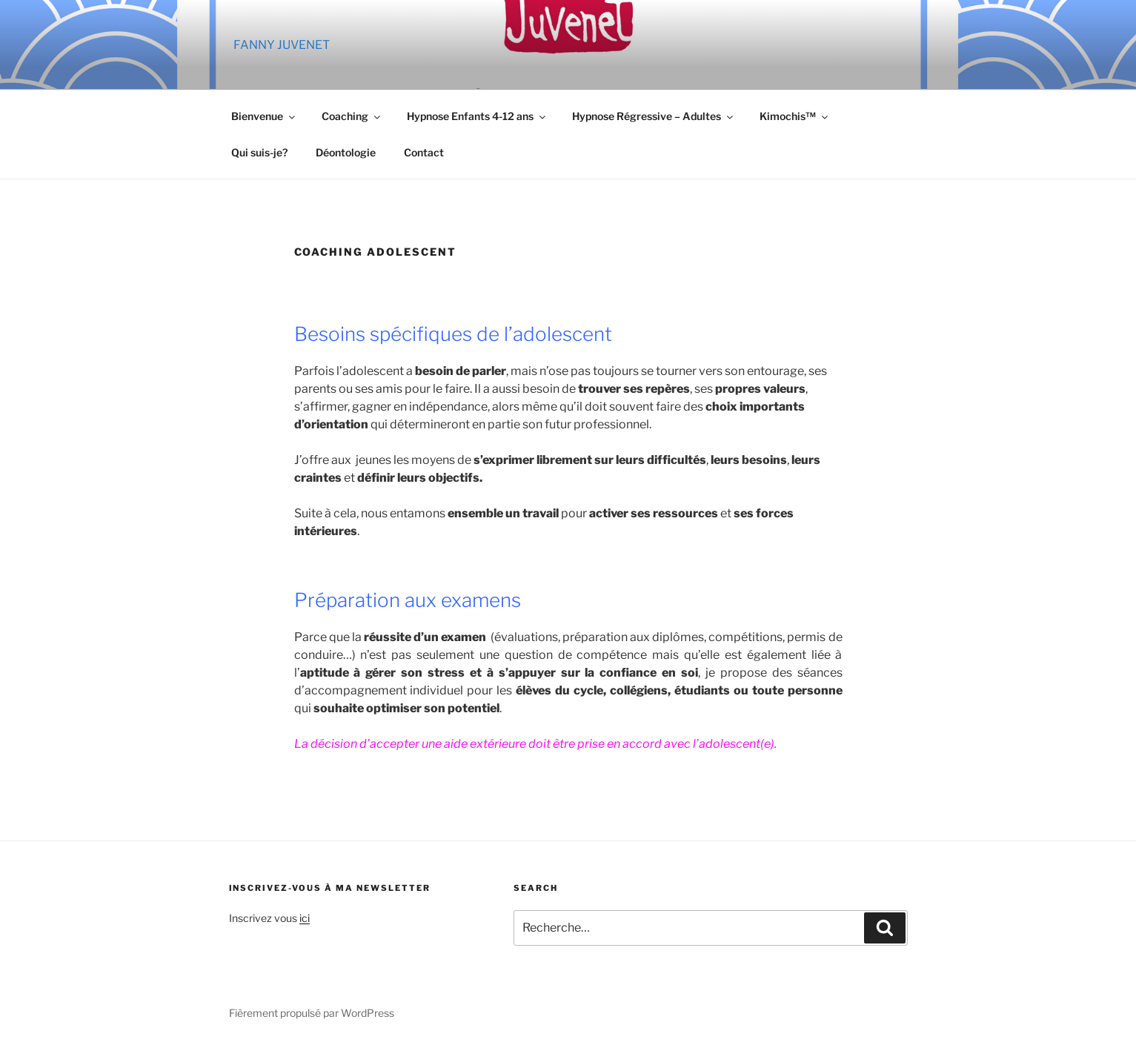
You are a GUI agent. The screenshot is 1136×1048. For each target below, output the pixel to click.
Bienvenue (264, 116)
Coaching (352, 116)
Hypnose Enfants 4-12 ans (477, 116)
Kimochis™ (795, 116)
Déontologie (346, 152)
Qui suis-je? (259, 152)
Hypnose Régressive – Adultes (653, 116)
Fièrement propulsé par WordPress (311, 1012)
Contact (424, 152)
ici (304, 918)
